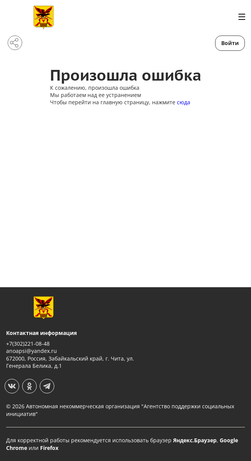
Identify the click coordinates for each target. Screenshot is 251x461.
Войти (230, 43)
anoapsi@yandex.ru (31, 350)
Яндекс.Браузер (195, 440)
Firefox (49, 447)
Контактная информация (41, 332)
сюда (183, 102)
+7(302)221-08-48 (28, 343)
